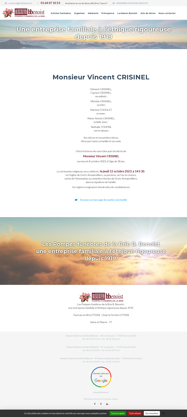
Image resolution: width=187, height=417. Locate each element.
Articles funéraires (60, 13)
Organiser (79, 13)
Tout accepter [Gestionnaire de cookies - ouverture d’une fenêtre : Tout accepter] (118, 413)
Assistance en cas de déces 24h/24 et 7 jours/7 (86, 3)
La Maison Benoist (127, 13)
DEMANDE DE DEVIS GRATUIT (132, 3)
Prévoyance (107, 13)
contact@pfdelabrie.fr (20, 3)
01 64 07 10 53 (50, 3)
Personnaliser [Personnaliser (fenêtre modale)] (151, 413)
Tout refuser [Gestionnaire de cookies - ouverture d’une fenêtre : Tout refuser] (135, 413)
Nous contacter (167, 13)
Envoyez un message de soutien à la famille (101, 199)
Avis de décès (147, 13)
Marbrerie (93, 13)
